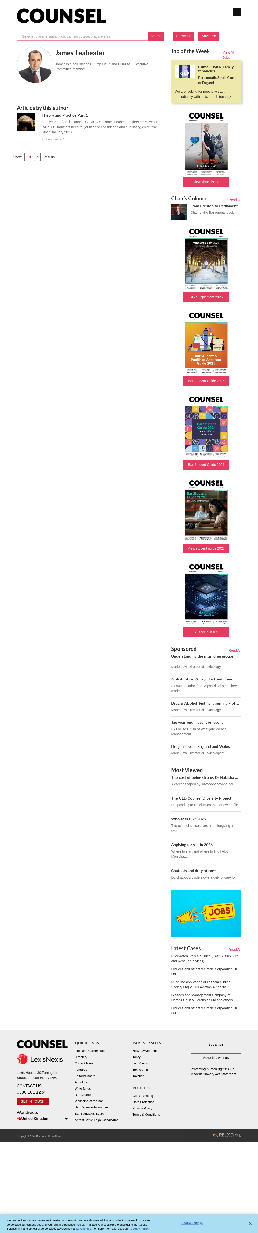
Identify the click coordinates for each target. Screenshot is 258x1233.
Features (81, 1069)
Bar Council (83, 1095)
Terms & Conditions (146, 1114)
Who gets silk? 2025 (188, 818)
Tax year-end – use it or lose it (197, 722)
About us (81, 1082)
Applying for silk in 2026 (192, 844)
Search (156, 36)
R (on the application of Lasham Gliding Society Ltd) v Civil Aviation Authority (200, 984)
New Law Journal (145, 1051)
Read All (235, 200)
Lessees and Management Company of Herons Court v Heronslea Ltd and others (202, 997)
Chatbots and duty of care (193, 870)
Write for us (83, 1088)
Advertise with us (216, 1058)
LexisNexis (140, 1063)
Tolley (137, 1057)
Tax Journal (141, 1069)
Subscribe (183, 36)
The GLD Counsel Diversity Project (201, 798)
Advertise (209, 36)
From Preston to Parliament (214, 205)
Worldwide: (42, 1115)
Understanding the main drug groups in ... (204, 658)
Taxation (138, 1076)
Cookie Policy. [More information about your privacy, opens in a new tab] (140, 1228)
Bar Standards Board (89, 1113)
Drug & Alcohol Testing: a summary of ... (205, 703)
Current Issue (84, 1063)
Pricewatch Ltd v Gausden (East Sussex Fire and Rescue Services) (204, 958)
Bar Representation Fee (91, 1107)
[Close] (250, 1223)
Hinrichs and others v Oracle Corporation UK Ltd (204, 971)
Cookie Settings (144, 1096)
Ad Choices (83, 1228)
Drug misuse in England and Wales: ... (203, 746)
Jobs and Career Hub (90, 1051)
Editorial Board (85, 1076)
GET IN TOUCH (33, 1101)
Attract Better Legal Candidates (97, 1120)
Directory (81, 1057)
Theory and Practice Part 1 (65, 115)
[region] (129, 1223)
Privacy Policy (142, 1108)
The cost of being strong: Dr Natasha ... (204, 777)
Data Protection (143, 1102)
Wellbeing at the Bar (89, 1101)
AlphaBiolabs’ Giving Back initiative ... (203, 679)
